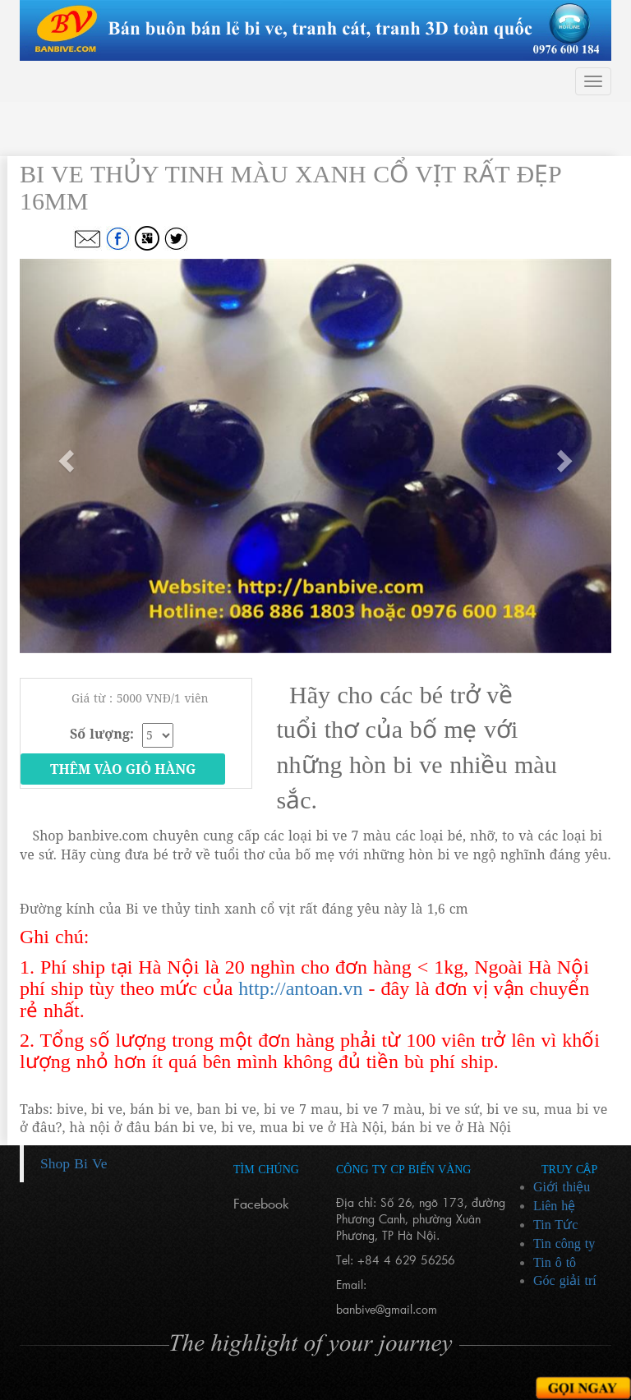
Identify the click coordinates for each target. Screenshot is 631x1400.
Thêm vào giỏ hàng (123, 769)
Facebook (261, 1203)
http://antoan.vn (300, 988)
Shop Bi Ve (73, 1163)
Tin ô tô (554, 1262)
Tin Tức (555, 1225)
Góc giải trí (564, 1280)
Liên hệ (554, 1206)
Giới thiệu (561, 1187)
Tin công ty (564, 1243)
